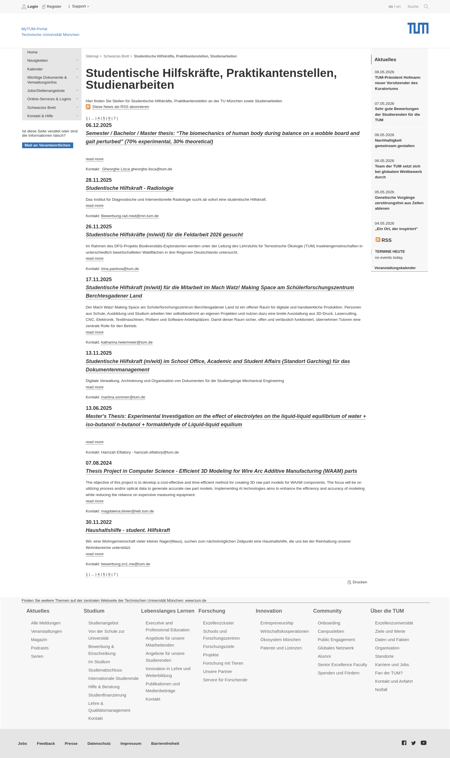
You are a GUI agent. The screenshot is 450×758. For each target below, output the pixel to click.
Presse (71, 743)
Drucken (357, 582)
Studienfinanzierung (107, 695)
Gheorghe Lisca (116, 169)
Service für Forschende (225, 679)
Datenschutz (99, 743)
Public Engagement (336, 639)
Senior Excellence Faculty (342, 664)
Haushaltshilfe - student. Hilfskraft (128, 530)
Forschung (211, 611)
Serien (37, 656)
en (398, 6)
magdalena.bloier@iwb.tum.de (127, 511)
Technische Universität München (418, 26)
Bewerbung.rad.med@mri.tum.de (129, 216)
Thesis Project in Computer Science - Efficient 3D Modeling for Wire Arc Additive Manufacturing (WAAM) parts (221, 471)
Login (30, 6)
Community (327, 611)
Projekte (211, 654)
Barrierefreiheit (165, 743)
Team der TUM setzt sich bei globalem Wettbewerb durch (398, 172)
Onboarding (329, 622)
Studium (94, 611)
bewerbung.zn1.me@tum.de (125, 564)
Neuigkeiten (76, 60)
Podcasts (40, 647)
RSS (384, 240)
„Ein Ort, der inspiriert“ (396, 229)
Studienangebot (103, 622)
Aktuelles (37, 611)
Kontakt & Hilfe (76, 115)
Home (32, 52)
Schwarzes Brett (76, 107)
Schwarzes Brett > (118, 56)
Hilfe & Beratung (104, 686)
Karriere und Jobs (392, 664)
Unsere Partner (217, 671)
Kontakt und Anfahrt (394, 681)
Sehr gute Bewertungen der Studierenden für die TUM (397, 114)
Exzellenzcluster (218, 622)
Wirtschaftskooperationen (284, 631)
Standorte (384, 656)
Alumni (324, 656)
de (391, 6)
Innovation (269, 611)
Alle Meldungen (46, 622)
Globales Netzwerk (336, 647)
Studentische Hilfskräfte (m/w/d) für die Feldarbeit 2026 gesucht (164, 235)
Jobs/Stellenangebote (76, 90)
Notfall (381, 689)
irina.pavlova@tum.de (120, 269)
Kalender (76, 68)
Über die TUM (387, 611)
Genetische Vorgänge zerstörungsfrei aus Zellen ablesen (399, 203)
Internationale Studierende (113, 678)
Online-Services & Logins (76, 99)
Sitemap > (94, 56)
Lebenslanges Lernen (168, 611)
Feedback (46, 743)
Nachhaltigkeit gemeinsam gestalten (394, 143)
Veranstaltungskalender (395, 268)
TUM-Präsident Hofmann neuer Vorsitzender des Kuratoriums (397, 83)
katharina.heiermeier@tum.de (126, 342)
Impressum (131, 743)
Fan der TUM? (389, 672)
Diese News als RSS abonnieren (120, 107)
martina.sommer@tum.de (123, 397)
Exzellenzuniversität (394, 622)
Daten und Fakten (392, 639)
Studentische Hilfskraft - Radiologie (130, 188)
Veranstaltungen (46, 631)
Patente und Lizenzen (281, 647)
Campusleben (331, 631)
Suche (418, 6)
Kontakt (95, 718)
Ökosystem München (280, 639)
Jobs (22, 743)
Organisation (387, 647)
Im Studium (99, 661)
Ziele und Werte (390, 631)
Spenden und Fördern (339, 672)
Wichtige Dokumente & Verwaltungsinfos (76, 77)
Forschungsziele (218, 646)
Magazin (39, 639)
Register (52, 6)
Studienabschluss (105, 670)
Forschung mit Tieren (223, 663)
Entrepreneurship (276, 622)
